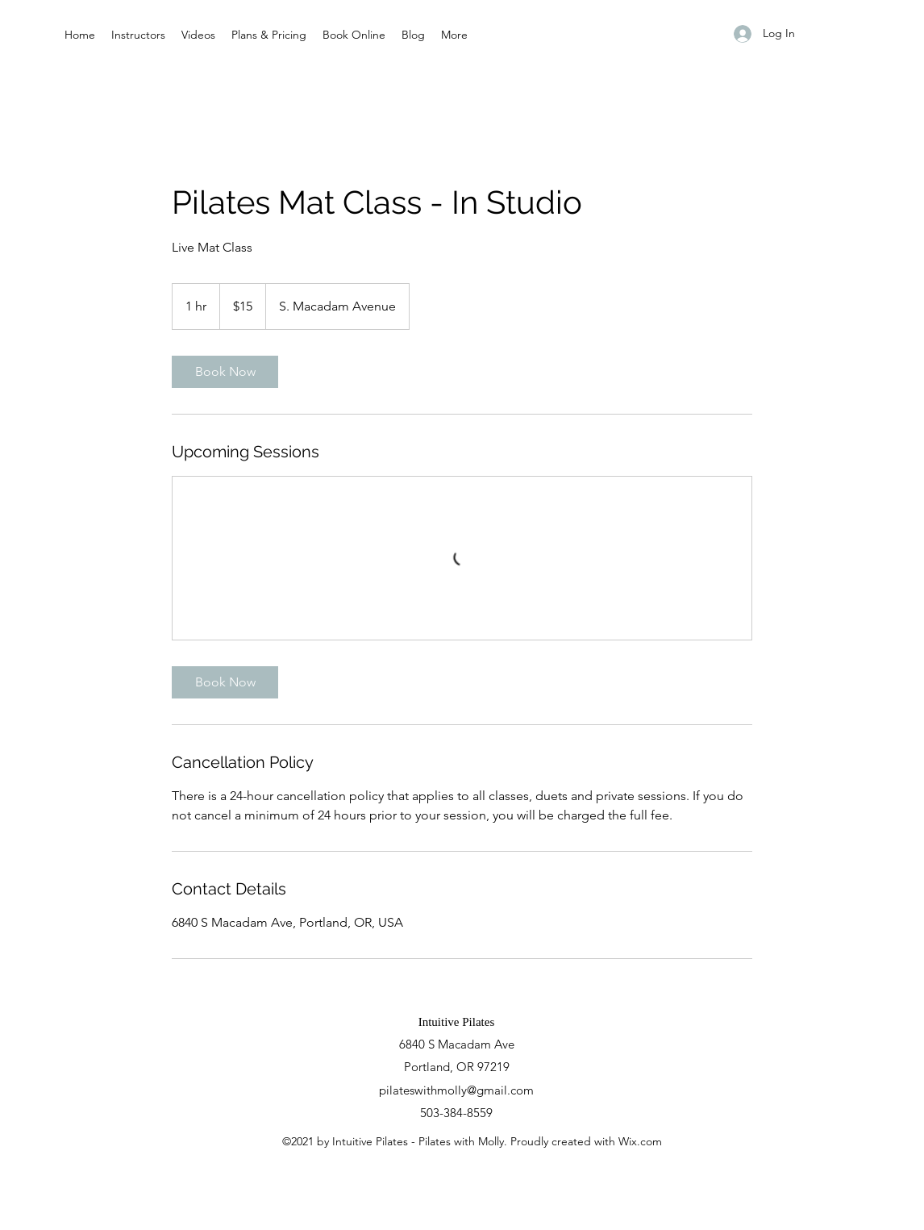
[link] (225, 372)
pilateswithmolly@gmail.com (456, 1090)
